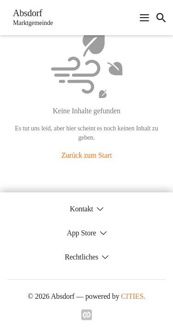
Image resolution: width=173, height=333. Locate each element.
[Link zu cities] (86, 317)
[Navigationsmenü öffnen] (144, 17)
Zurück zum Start (86, 155)
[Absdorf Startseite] (30, 17)
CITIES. (133, 296)
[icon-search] (161, 17)
